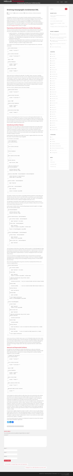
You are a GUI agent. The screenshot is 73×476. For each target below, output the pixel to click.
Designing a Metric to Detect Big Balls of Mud (58, 26)
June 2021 (53, 83)
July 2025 (53, 60)
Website (66, 1)
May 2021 (53, 85)
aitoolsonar (54, 33)
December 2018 (54, 96)
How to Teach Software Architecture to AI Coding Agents (58, 16)
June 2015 (53, 122)
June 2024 (53, 67)
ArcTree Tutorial (53, 18)
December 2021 (54, 74)
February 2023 (54, 69)
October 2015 (54, 118)
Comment (6, 434)
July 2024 (53, 65)
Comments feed (53, 164)
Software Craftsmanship (56, 145)
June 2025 (53, 63)
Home (58, 1)
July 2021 (53, 80)
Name (5, 448)
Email (5, 452)
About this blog (58, 46)
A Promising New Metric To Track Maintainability (58, 34)
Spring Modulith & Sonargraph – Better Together (57, 24)
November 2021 (54, 76)
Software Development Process (58, 148)
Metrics (53, 139)
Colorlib (67, 473)
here (27, 24)
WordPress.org (53, 166)
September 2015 (54, 120)
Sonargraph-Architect (14, 25)
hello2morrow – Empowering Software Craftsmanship (48, 473)
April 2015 (53, 125)
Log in (51, 159)
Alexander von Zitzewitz (19, 13)
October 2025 (54, 58)
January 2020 (53, 91)
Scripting (53, 141)
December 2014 (54, 129)
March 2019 (53, 94)
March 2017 (53, 107)
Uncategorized (54, 152)
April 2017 (53, 105)
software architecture (10, 426)
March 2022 (53, 71)
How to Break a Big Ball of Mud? (56, 21)
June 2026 (53, 54)
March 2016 (53, 116)
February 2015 (54, 127)
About (62, 1)
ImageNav (53, 40)
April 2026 (53, 56)
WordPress (67, 474)
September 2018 (54, 98)
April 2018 (53, 100)
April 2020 (53, 89)
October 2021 (54, 78)
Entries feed (52, 162)
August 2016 (53, 111)
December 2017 (54, 103)
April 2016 (53, 114)
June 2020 (53, 87)
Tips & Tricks (54, 150)
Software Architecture (28, 13)
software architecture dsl (19, 426)
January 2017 (53, 109)
